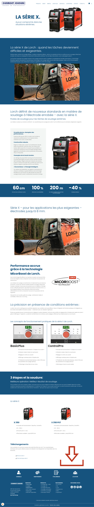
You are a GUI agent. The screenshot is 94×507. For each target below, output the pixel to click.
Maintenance (29, 487)
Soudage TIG (44, 486)
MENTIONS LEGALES (54, 500)
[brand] (13, 3)
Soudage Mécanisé (45, 487)
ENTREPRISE (69, 3)
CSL (57, 486)
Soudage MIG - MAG (46, 484)
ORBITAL (49, 3)
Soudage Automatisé (46, 489)
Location (28, 486)
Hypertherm (59, 492)
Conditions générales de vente (41, 505)
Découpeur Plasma (45, 492)
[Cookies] (2, 504)
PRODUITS (38, 3)
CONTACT (76, 3)
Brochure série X (20, 455)
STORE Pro (82, 3)
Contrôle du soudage (46, 490)
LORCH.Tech (55, 3)
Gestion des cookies (55, 505)
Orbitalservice (59, 489)
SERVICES (62, 3)
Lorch (57, 487)
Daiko (57, 490)
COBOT (43, 3)
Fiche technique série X (22, 458)
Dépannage (29, 490)
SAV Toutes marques (31, 489)
